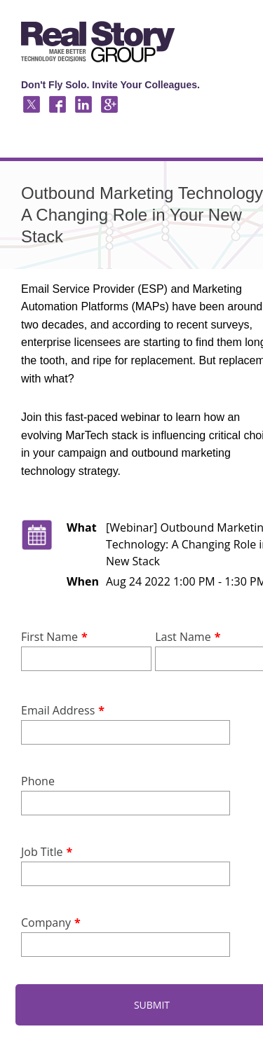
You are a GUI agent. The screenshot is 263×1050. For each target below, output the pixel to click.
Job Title (41, 851)
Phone (38, 781)
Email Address (58, 710)
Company (46, 922)
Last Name (182, 636)
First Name (49, 636)
